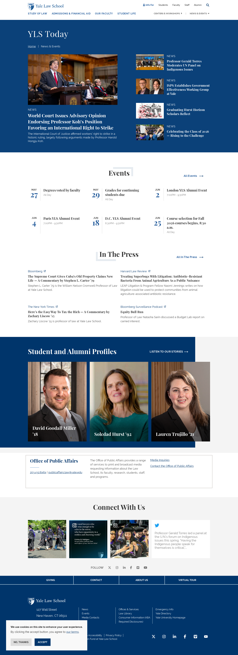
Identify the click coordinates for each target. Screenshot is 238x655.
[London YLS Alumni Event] (181, 194)
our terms (72, 631)
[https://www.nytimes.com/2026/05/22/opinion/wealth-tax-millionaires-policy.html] (72, 315)
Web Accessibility (92, 635)
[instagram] (117, 568)
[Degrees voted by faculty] (57, 194)
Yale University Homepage (170, 617)
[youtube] (145, 568)
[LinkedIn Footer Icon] (174, 637)
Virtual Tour (187, 580)
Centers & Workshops (167, 13)
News (85, 609)
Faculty (176, 5)
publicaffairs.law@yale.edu (65, 472)
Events (85, 613)
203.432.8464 (38, 472)
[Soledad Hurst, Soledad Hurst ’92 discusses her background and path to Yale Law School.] (119, 401)
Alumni (197, 5)
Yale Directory (163, 613)
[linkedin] (124, 568)
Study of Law (37, 13)
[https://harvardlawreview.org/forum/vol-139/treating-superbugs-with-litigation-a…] (165, 283)
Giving (50, 580)
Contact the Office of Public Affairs (172, 466)
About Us (142, 580)
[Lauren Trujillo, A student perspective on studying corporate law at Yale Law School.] (180, 401)
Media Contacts (90, 617)
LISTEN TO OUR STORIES (166, 351)
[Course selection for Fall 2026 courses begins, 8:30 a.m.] (181, 225)
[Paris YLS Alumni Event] (57, 225)
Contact (96, 580)
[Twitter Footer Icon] (153, 637)
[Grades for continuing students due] (119, 194)
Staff (187, 5)
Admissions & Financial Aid (71, 13)
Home (32, 46)
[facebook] (131, 568)
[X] (109, 568)
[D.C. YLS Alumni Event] (119, 225)
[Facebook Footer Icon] (185, 637)
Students (163, 5)
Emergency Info (164, 609)
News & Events (198, 13)
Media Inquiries (160, 460)
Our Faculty (104, 13)
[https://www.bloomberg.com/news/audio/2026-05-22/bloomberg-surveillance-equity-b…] (165, 315)
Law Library (125, 613)
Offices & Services (129, 609)
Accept (42, 642)
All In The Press (187, 257)
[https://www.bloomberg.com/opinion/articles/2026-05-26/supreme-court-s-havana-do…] (72, 281)
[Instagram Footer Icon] (164, 637)
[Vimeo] (138, 568)
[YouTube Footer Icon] (206, 637)
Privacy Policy (114, 635)
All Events (191, 175)
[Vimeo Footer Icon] (195, 637)
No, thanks (21, 642)
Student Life (126, 13)
